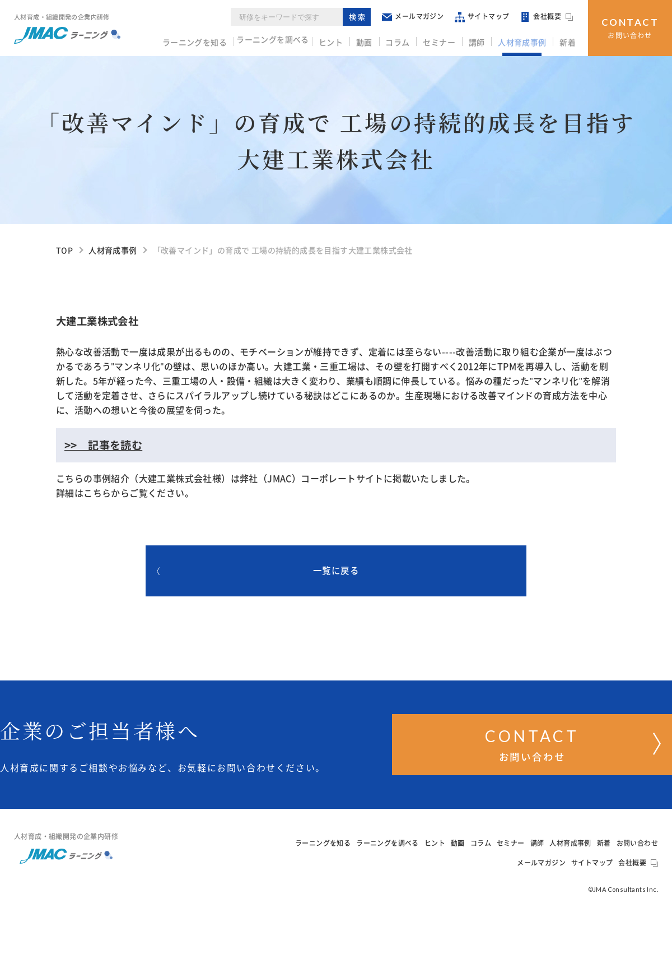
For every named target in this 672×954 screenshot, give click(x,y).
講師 (482, 40)
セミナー (446, 40)
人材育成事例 (525, 40)
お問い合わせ (630, 27)
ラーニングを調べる (285, 40)
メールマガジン (416, 16)
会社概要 (550, 17)
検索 (361, 16)
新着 (569, 40)
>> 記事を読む (103, 445)
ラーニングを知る (204, 40)
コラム (407, 40)
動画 (375, 40)
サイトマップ (486, 16)
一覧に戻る (297, 573)
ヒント (344, 40)
